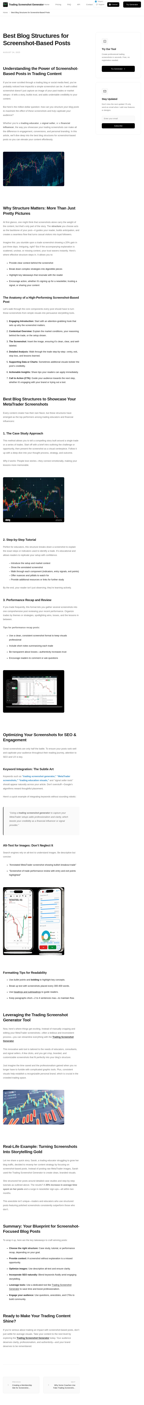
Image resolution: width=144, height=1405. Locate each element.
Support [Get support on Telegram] (100, 4)
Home (46, 4)
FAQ (69, 4)
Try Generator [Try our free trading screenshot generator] (132, 4)
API (78, 4)
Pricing (58, 4)
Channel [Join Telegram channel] (113, 4)
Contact (89, 4)
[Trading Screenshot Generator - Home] (23, 4)
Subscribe (118, 126)
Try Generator (118, 69)
